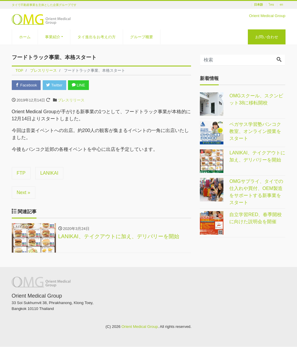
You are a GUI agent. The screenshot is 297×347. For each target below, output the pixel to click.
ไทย (271, 4)
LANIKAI (49, 173)
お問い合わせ (266, 37)
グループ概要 (141, 37)
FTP (21, 173)
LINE (79, 85)
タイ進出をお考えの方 (96, 37)
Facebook (26, 85)
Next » (23, 192)
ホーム (25, 37)
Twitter (55, 85)
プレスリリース (71, 100)
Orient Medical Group (140, 327)
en (281, 4)
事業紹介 (52, 37)
